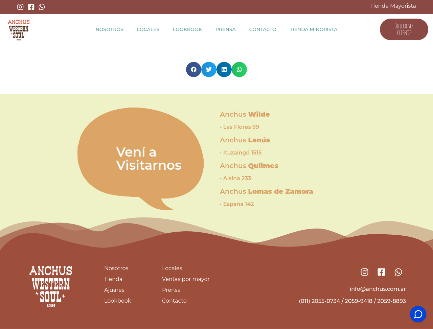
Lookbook (187, 29)
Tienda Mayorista (393, 6)
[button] (193, 69)
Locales (148, 29)
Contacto (262, 29)
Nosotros (109, 29)
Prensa (225, 29)
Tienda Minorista (314, 29)
